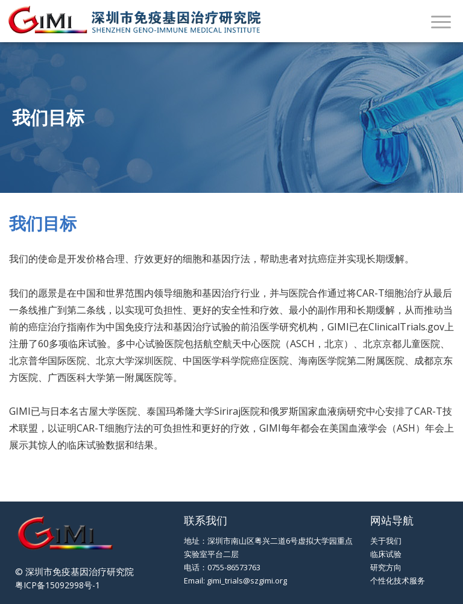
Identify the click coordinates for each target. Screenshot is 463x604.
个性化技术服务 (397, 580)
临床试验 (386, 554)
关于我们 (386, 540)
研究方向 (386, 567)
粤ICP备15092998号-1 (57, 585)
